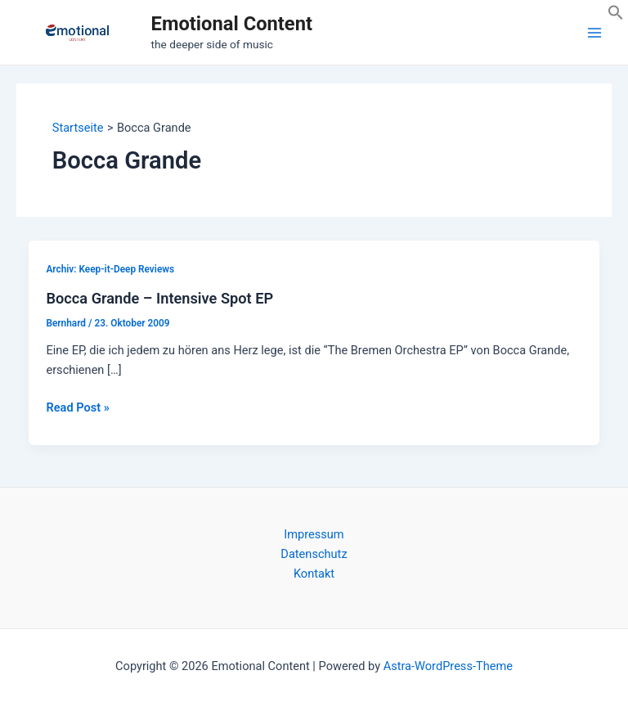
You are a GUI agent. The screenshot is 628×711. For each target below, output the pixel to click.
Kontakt (314, 573)
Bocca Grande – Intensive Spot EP (159, 298)
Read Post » (77, 407)
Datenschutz (313, 554)
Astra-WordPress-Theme (448, 666)
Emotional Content (231, 23)
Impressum (313, 534)
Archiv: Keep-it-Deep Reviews (110, 269)
